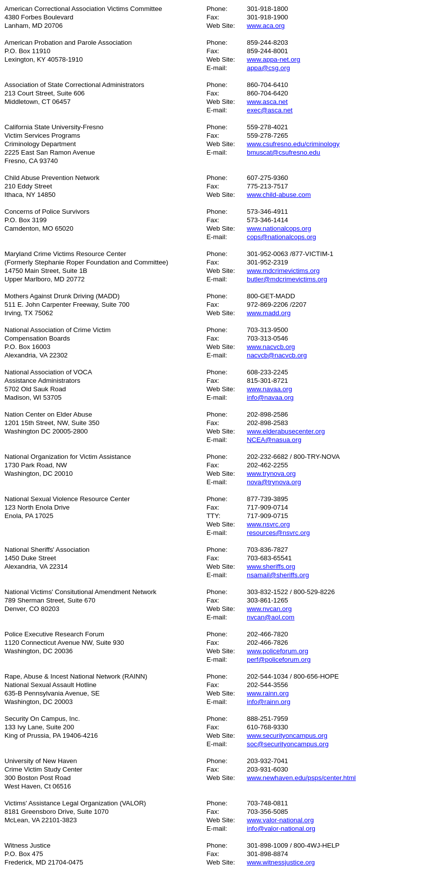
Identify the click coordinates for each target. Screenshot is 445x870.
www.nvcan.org (269, 608)
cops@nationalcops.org (281, 237)
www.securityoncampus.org (287, 735)
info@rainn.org (269, 701)
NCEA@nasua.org (274, 439)
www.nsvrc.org (268, 524)
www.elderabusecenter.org (286, 431)
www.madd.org (269, 313)
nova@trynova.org (274, 482)
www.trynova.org (271, 473)
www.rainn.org (268, 693)
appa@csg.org (268, 68)
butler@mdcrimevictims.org (287, 279)
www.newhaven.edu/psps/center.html (301, 778)
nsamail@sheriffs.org (278, 575)
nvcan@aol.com (271, 617)
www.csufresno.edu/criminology (293, 144)
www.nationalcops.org (279, 228)
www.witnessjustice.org (281, 862)
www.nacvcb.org (271, 346)
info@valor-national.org (281, 828)
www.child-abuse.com (279, 194)
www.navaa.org (269, 389)
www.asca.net (267, 101)
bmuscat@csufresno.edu (283, 152)
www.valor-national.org (280, 820)
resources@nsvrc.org (278, 532)
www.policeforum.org (277, 651)
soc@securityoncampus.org (288, 744)
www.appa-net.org (273, 59)
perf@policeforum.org (278, 659)
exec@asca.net (270, 110)
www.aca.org (266, 25)
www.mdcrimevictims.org (283, 270)
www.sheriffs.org (271, 566)
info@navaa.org (270, 397)
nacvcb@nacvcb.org (277, 355)
